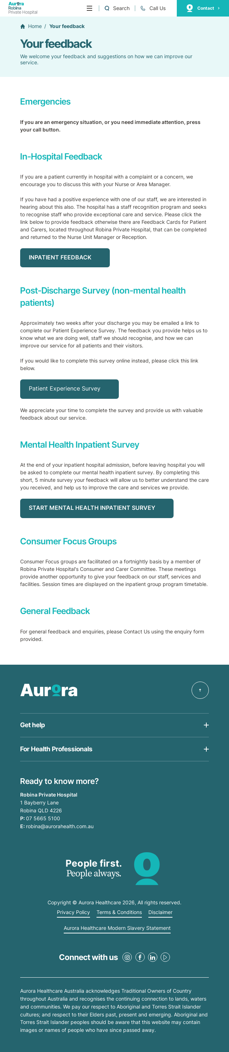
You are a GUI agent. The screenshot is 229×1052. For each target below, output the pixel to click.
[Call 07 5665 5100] (153, 8)
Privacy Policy (73, 912)
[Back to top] (200, 690)
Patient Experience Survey (64, 388)
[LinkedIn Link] (152, 957)
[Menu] (89, 8)
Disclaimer (160, 912)
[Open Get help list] (114, 725)
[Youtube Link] (165, 957)
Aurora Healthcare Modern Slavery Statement (117, 928)
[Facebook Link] (140, 957)
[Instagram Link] (127, 957)
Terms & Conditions (119, 912)
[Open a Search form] (117, 8)
